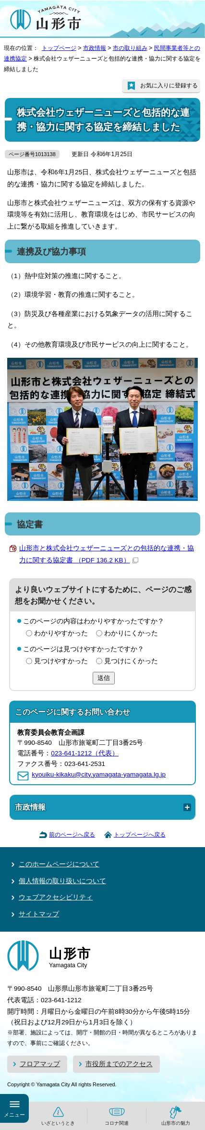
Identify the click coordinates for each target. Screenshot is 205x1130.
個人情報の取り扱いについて (62, 881)
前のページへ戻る (72, 834)
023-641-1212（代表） (85, 753)
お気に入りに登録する (169, 85)
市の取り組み (130, 48)
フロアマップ (40, 1064)
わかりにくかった (131, 633)
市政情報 (94, 48)
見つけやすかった (61, 661)
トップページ (59, 48)
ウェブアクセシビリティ (56, 897)
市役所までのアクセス (119, 1064)
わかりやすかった (61, 633)
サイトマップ (39, 914)
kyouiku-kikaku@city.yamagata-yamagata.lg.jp (99, 774)
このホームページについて (59, 864)
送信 (103, 677)
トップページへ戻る (140, 834)
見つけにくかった (131, 661)
